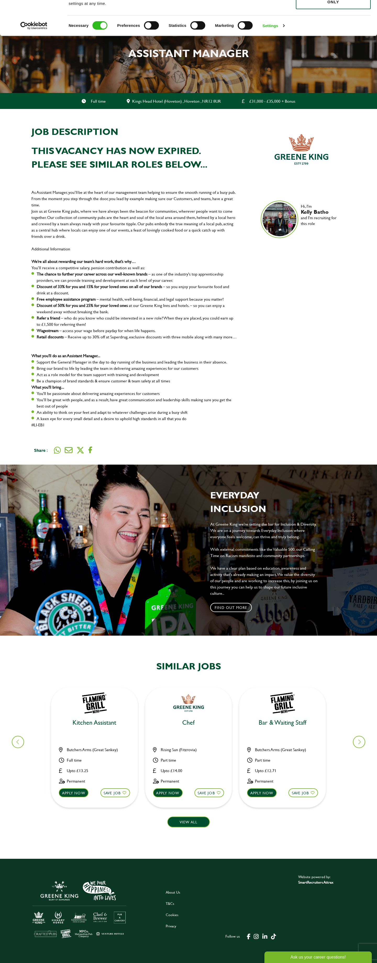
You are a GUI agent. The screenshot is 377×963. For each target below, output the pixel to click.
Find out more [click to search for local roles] (231, 607)
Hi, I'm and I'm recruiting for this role (320, 214)
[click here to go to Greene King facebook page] (248, 936)
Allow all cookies (333, 13)
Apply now (76, 793)
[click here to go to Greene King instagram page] (256, 936)
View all (189, 822)
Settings (270, 60)
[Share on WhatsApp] (57, 450)
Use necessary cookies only (333, 33)
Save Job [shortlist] (115, 793)
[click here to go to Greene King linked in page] (264, 936)
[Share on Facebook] (90, 450)
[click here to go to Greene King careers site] (79, 909)
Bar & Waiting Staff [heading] (191, 723)
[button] (359, 742)
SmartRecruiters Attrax (315, 882)
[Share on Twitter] (80, 450)
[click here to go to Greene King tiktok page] (273, 936)
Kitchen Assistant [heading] (97, 723)
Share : (41, 450)
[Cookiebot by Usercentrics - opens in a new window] (34, 60)
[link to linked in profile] (305, 230)
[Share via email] (69, 450)
